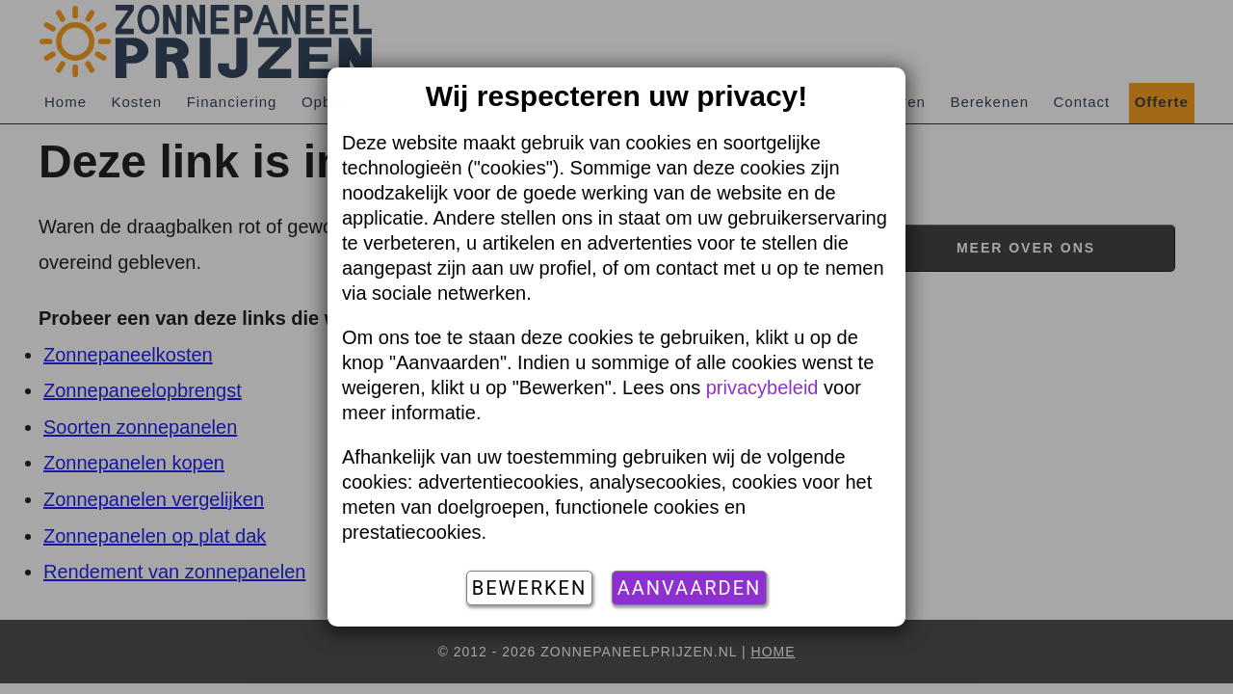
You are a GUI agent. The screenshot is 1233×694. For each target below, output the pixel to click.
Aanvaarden (689, 588)
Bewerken (529, 588)
